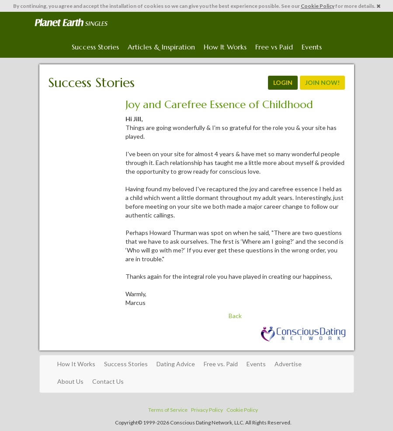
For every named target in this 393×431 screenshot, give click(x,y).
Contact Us (108, 381)
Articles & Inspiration (161, 46)
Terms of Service (168, 409)
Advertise (288, 364)
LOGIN (282, 82)
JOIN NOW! (322, 82)
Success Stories (95, 46)
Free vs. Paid (221, 364)
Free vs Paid (274, 46)
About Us (70, 381)
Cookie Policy (317, 6)
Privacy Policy (207, 409)
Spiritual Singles (71, 23)
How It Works (225, 46)
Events (312, 46)
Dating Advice (176, 364)
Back (235, 315)
